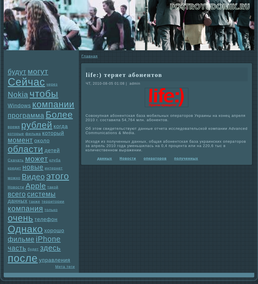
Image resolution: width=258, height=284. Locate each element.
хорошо (54, 230)
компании (53, 104)
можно (14, 178)
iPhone (48, 239)
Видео (33, 176)
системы (41, 194)
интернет (54, 168)
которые (16, 134)
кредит (14, 168)
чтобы (44, 93)
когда (61, 126)
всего (17, 194)
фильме (21, 239)
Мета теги (65, 266)
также (34, 201)
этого (57, 176)
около (42, 141)
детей (52, 150)
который (53, 133)
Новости (16, 187)
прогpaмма (26, 115)
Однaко (25, 228)
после (23, 258)
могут (38, 71)
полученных (186, 159)
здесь (50, 248)
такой (52, 187)
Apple (36, 185)
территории (53, 201)
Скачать (16, 160)
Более (59, 115)
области (25, 149)
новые (32, 167)
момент (20, 140)
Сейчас (26, 82)
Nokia (18, 94)
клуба (54, 160)
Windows (19, 106)
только (51, 210)
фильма (33, 134)
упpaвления (54, 260)
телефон (46, 219)
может (36, 158)
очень (20, 218)
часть (17, 248)
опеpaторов (155, 159)
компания (25, 208)
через (52, 84)
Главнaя (89, 56)
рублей (36, 125)
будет (33, 249)
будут (17, 72)
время (14, 127)
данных (18, 201)
